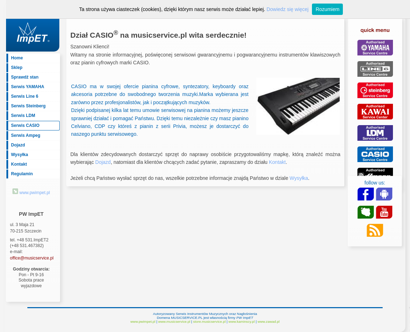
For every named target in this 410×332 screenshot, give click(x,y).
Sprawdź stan (24, 77)
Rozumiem (327, 9)
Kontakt (19, 164)
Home (17, 57)
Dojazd (18, 145)
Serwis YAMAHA (27, 86)
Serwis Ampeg (25, 135)
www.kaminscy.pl (241, 321)
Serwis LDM (23, 115)
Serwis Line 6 (24, 96)
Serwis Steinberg (28, 105)
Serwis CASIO (25, 125)
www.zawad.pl (269, 321)
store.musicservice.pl (209, 321)
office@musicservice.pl (32, 258)
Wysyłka (19, 154)
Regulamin (22, 173)
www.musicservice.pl (174, 321)
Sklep (16, 67)
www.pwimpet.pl (31, 192)
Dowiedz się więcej (287, 9)
